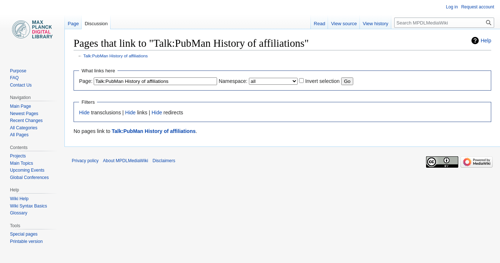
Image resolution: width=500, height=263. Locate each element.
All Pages (19, 134)
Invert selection (322, 81)
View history (375, 23)
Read (319, 23)
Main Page (20, 106)
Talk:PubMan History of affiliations (115, 55)
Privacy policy (85, 160)
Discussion (96, 23)
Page (73, 23)
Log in (452, 6)
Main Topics (21, 163)
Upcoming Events (27, 170)
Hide (84, 112)
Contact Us (20, 85)
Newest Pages (24, 113)
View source (344, 23)
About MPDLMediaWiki (125, 160)
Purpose (18, 70)
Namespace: (233, 81)
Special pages (23, 234)
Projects (18, 156)
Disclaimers (164, 160)
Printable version (26, 241)
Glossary (18, 213)
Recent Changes (26, 120)
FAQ (14, 77)
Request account (477, 6)
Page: (86, 81)
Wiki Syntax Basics (28, 206)
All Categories (23, 127)
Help (486, 40)
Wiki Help (19, 198)
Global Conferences (29, 177)
